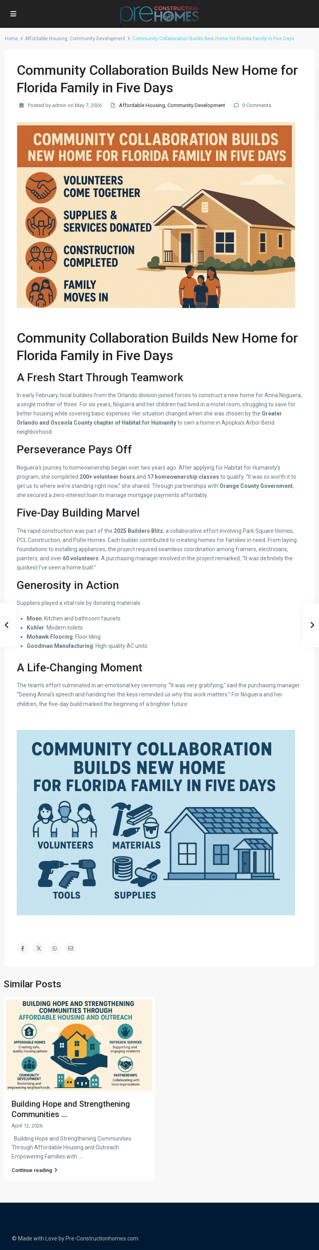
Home (11, 38)
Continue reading (34, 1170)
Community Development (97, 38)
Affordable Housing (46, 38)
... (80, 1156)
